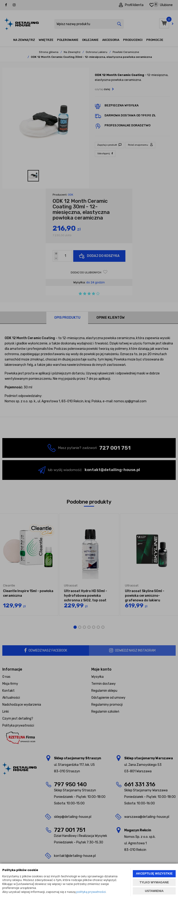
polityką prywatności (91, 892)
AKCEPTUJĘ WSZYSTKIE (154, 873)
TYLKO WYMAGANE (154, 882)
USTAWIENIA (154, 891)
